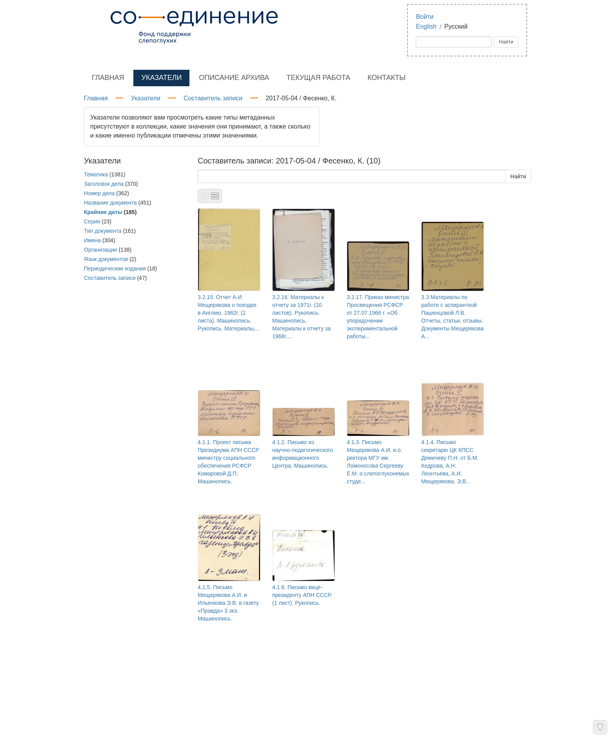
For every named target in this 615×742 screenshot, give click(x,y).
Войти (424, 16)
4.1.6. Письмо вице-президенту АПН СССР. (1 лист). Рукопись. (302, 595)
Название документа (110, 203)
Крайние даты (103, 212)
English (426, 26)
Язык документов (106, 259)
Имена (92, 240)
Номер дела (99, 193)
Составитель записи (213, 98)
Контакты (387, 78)
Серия (92, 221)
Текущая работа (318, 78)
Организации (100, 250)
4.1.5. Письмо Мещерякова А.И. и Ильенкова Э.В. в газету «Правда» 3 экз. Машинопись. (228, 603)
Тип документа (103, 231)
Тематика (96, 174)
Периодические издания (115, 268)
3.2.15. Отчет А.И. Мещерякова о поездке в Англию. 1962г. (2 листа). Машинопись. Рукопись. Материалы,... (229, 313)
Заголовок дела (104, 184)
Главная (108, 78)
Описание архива (234, 78)
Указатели (161, 78)
